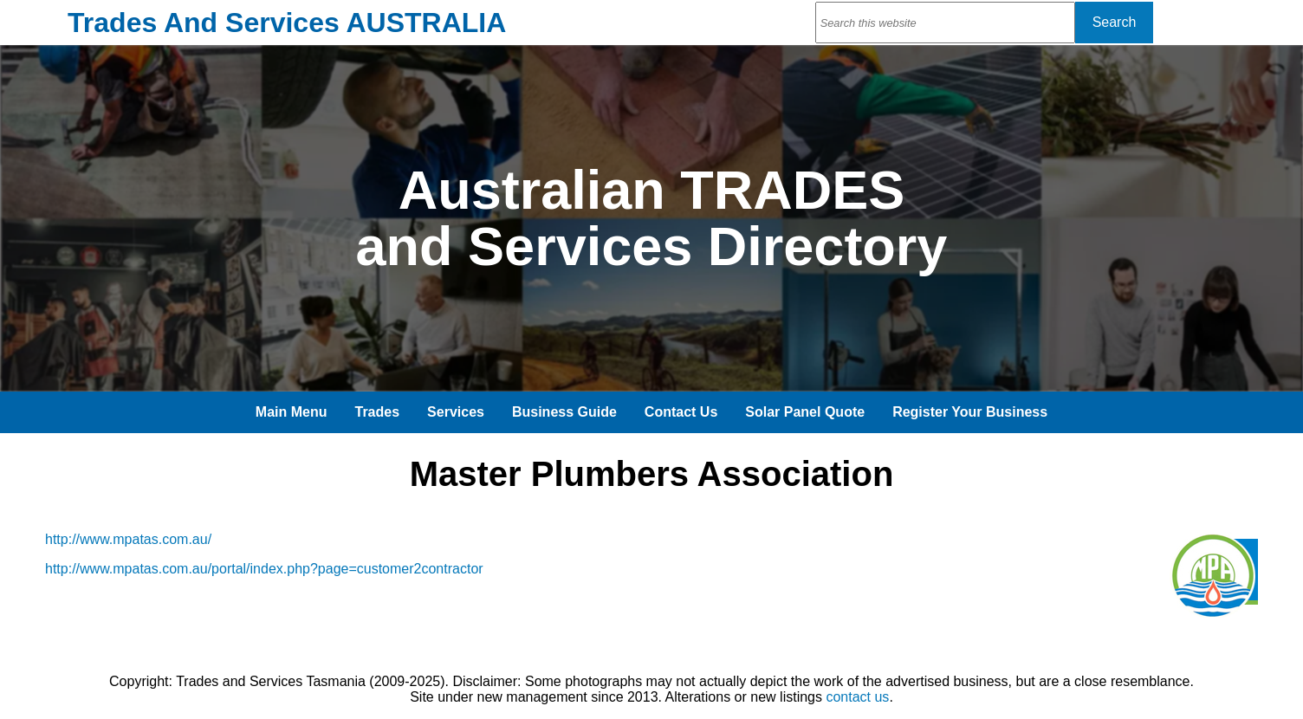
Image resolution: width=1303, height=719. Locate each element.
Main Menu (291, 412)
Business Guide (564, 412)
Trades (377, 412)
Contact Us (681, 412)
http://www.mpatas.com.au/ (128, 539)
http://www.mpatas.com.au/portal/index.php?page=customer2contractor (264, 568)
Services (455, 412)
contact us (857, 697)
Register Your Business (969, 412)
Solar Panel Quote (805, 412)
